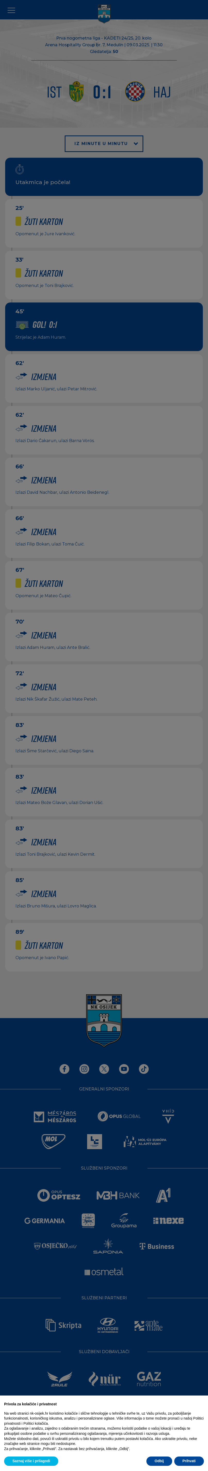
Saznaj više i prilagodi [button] (31, 1461)
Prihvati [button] (189, 1461)
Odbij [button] (159, 1461)
